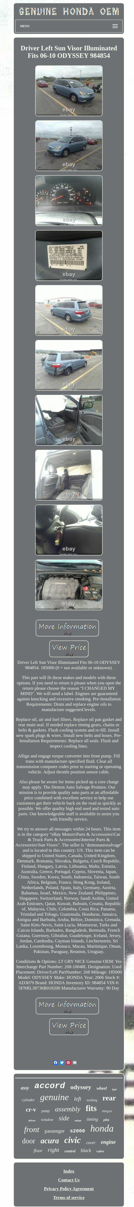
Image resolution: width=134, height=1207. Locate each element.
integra (107, 1111)
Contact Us (69, 1179)
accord (49, 1086)
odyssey (80, 1087)
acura (49, 1140)
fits (91, 1108)
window (47, 1119)
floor (38, 1150)
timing (92, 1119)
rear (109, 1098)
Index (68, 1171)
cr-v (31, 1109)
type (114, 1089)
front (31, 1129)
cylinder (28, 1100)
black (86, 1150)
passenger (55, 1131)
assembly (67, 1109)
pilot (106, 1120)
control (69, 1151)
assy (25, 1088)
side (64, 1118)
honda (102, 1128)
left (77, 1099)
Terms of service (69, 1197)
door (28, 1141)
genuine (54, 1097)
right (53, 1150)
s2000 (77, 1131)
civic (72, 1140)
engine (108, 1142)
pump (45, 1111)
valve (100, 1151)
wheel (102, 1088)
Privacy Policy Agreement (69, 1188)
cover (91, 1142)
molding (91, 1100)
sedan (78, 1120)
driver (32, 1120)
